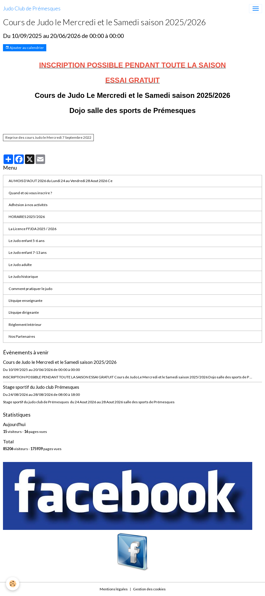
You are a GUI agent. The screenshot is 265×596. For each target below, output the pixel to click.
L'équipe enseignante (25, 300)
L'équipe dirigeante (24, 312)
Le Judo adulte (20, 264)
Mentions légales (114, 589)
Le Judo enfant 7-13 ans (28, 252)
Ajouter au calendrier (24, 47)
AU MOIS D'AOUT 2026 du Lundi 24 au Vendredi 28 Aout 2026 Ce (60, 181)
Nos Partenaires (22, 336)
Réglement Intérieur (25, 324)
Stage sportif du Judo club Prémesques (41, 387)
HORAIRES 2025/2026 (27, 216)
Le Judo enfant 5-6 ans (27, 240)
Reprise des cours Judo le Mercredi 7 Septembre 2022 (48, 137)
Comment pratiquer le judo (30, 288)
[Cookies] (12, 583)
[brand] (32, 8)
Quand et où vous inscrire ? (30, 193)
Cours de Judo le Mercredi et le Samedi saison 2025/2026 (60, 362)
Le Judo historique (23, 276)
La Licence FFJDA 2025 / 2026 (32, 229)
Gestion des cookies (149, 589)
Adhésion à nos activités (28, 205)
